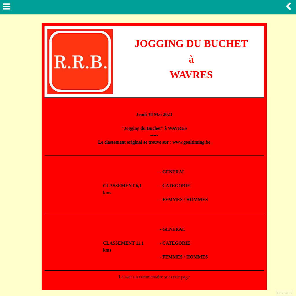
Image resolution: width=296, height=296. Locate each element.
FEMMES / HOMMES (185, 199)
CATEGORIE (176, 185)
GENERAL (173, 171)
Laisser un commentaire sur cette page (154, 276)
